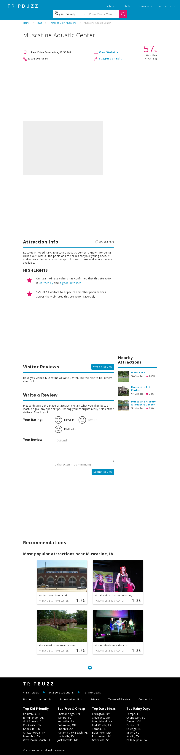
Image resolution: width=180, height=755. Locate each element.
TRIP (23, 6)
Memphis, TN (32, 736)
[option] (63, 148)
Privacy (95, 699)
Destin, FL (133, 725)
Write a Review (102, 367)
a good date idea (71, 283)
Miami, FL (132, 732)
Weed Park (138, 372)
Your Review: (33, 439)
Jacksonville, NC (68, 740)
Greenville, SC (101, 740)
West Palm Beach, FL (37, 740)
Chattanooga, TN (34, 732)
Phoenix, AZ (65, 729)
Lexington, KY (101, 714)
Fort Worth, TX (101, 725)
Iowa (39, 22)
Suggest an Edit (110, 58)
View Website (108, 52)
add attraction (168, 6)
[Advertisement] (90, 91)
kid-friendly (46, 283)
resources (145, 6)
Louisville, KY (66, 736)
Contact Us (145, 699)
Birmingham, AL (33, 717)
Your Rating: (33, 419)
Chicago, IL (133, 729)
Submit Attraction (71, 699)
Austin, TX (132, 736)
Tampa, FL (64, 717)
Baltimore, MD (101, 732)
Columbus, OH (32, 714)
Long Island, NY (102, 721)
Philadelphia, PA (136, 740)
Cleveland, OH (101, 717)
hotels (126, 6)
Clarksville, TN (32, 725)
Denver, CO (133, 721)
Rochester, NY (101, 736)
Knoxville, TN (31, 729)
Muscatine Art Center (140, 388)
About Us (45, 699)
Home (26, 22)
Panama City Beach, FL (73, 732)
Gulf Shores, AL (33, 721)
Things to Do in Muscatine (63, 22)
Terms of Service (119, 699)
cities (110, 6)
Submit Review (102, 472)
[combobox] (70, 14)
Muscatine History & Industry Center (143, 403)
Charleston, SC (135, 717)
